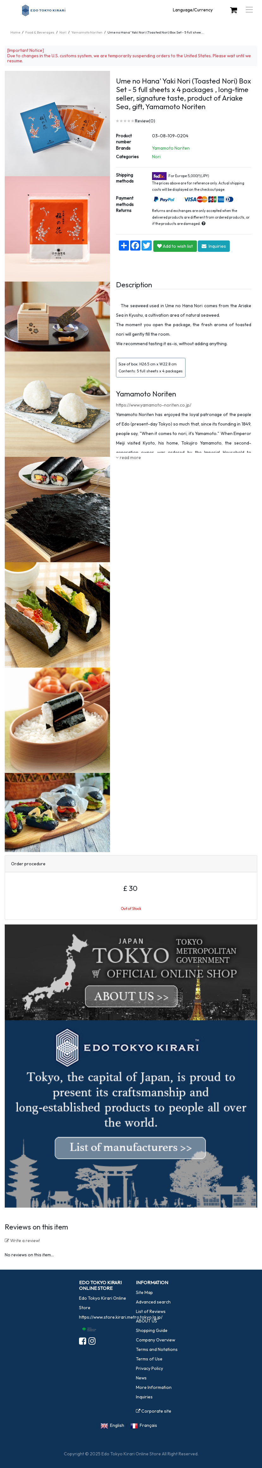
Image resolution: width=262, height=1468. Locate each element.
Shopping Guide (152, 1330)
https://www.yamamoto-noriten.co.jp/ (153, 405)
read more (128, 457)
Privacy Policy (149, 1368)
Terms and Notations (157, 1349)
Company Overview (155, 1340)
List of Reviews (151, 1311)
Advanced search (153, 1302)
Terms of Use (149, 1359)
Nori (62, 32)
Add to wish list (175, 246)
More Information (154, 1387)
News (141, 1378)
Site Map (144, 1292)
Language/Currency (193, 10)
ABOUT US (146, 1321)
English (117, 1425)
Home (15, 32)
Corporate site (153, 1411)
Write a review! (22, 1240)
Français (148, 1425)
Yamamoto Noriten (86, 32)
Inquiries (214, 246)
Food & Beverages (39, 32)
